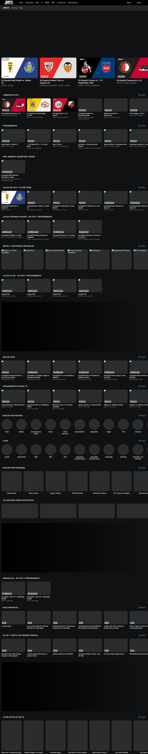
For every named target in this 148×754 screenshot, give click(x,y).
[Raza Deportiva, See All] (143, 608)
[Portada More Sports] (73, 2)
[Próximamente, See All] (143, 126)
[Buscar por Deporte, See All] (143, 416)
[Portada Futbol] (21, 2)
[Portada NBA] (29, 2)
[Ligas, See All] (143, 441)
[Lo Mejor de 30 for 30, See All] (143, 717)
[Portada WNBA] (47, 2)
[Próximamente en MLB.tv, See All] (143, 386)
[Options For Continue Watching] (35, 81)
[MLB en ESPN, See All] (143, 357)
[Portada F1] (41, 2)
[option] (19, 72)
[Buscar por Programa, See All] (143, 468)
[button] (145, 3)
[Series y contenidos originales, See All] (143, 246)
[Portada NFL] (61, 2)
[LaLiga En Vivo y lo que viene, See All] (143, 187)
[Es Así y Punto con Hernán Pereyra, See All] (143, 635)
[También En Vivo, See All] (143, 95)
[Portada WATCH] (5, 7)
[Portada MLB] (37, 2)
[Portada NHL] (53, 2)
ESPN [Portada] (8, 2)
